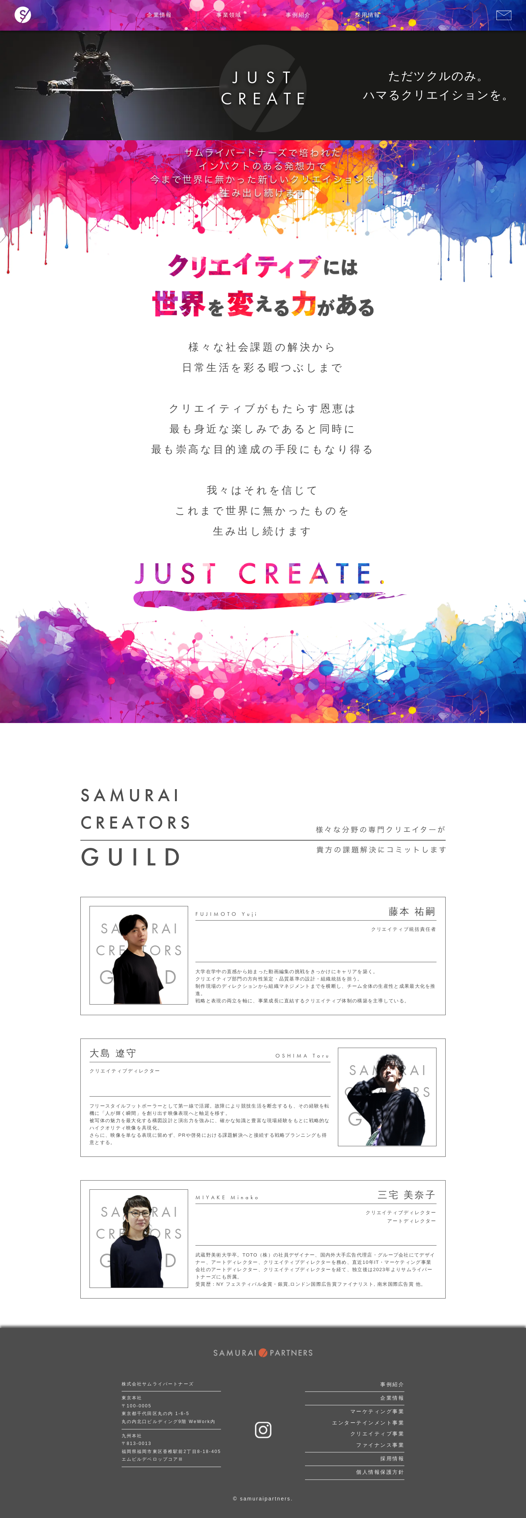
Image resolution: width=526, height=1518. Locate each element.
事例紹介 (392, 1384)
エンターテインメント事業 (368, 1423)
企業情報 (392, 1398)
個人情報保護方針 (380, 1472)
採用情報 (392, 1458)
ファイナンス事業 (380, 1445)
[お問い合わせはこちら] (503, 15)
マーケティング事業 (377, 1412)
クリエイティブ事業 (377, 1434)
